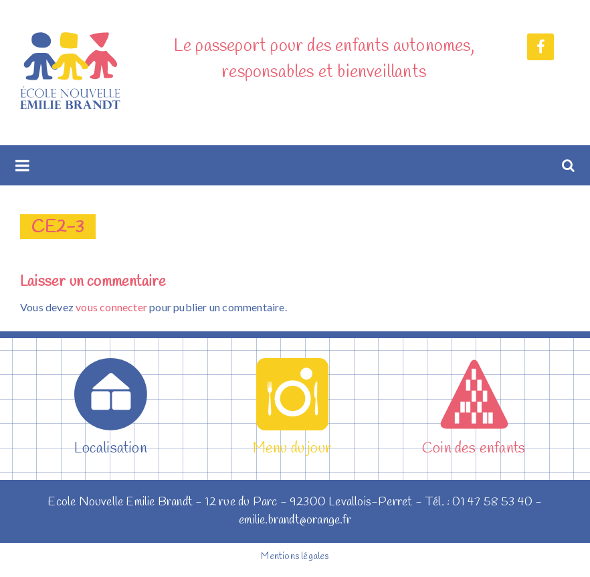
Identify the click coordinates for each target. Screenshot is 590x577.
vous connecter (111, 307)
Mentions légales (294, 556)
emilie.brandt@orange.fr (295, 520)
